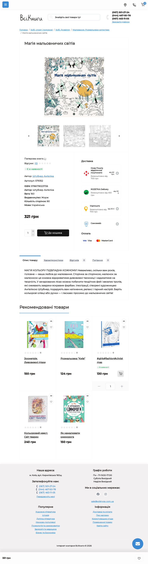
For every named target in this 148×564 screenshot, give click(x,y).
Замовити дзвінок (121, 22)
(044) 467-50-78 (121, 15)
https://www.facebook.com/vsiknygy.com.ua (98, 494)
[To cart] (120, 374)
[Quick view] (51, 321)
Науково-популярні (45, 522)
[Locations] (125, 4)
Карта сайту (102, 525)
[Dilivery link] (117, 173)
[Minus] (33, 235)
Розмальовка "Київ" (73, 358)
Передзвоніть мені (46, 496)
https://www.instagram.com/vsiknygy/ (106, 494)
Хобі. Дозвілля (63, 30)
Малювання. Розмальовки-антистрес (91, 30)
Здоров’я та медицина (45, 529)
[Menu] (5, 4)
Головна (23, 30)
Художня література (46, 512)
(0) (36, 163)
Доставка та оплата (102, 512)
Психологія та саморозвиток (45, 525)
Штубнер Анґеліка (43, 176)
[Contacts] (134, 4)
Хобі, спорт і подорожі (42, 30)
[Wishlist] (51, 327)
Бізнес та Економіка (45, 532)
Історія (45, 515)
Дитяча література (46, 519)
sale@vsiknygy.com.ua (102, 501)
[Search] (51, 17)
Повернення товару (102, 522)
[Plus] (33, 231)
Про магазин (102, 515)
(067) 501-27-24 (120, 12)
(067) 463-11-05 (120, 18)
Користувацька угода (102, 519)
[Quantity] (27, 232)
